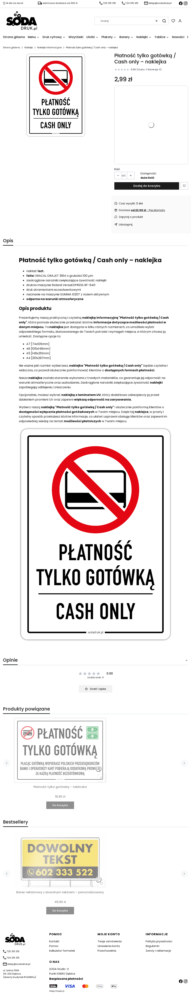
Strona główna (11, 47)
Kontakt (54, 941)
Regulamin (152, 946)
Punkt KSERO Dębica (62, 974)
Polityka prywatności (159, 941)
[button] (164, 21)
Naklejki (28, 47)
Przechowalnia (107, 951)
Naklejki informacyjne (49, 47)
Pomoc (54, 946)
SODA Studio (57, 969)
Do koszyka (60, 805)
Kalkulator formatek (62, 951)
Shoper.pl (59, 991)
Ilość (117, 169)
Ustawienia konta (109, 946)
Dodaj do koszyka (146, 186)
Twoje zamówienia (110, 941)
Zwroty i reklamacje (158, 951)
